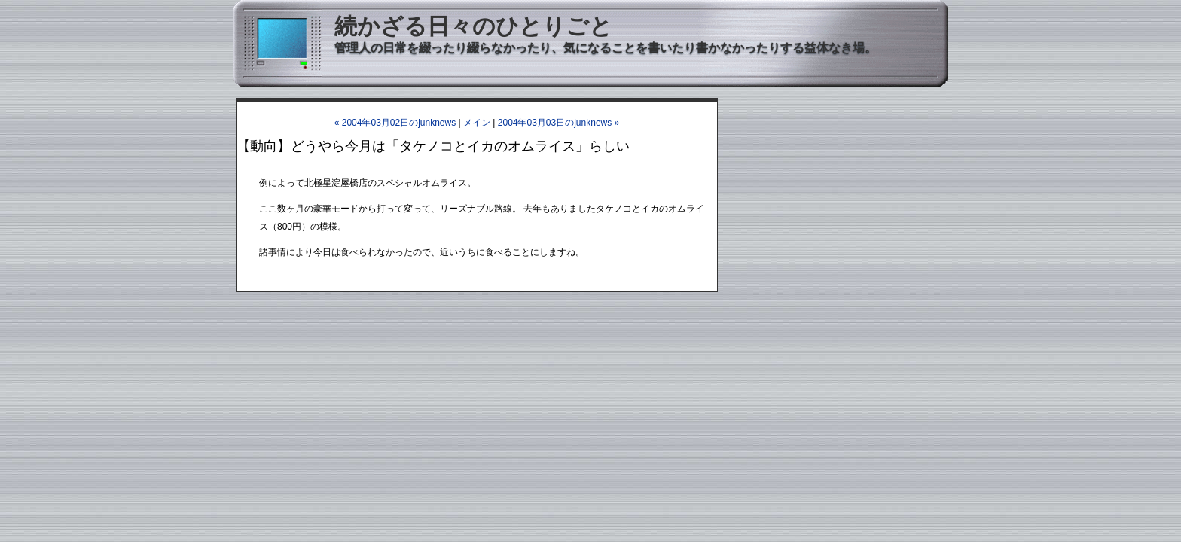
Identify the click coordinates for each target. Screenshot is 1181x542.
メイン (476, 122)
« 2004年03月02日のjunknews (395, 122)
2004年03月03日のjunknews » (558, 122)
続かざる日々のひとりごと (473, 26)
